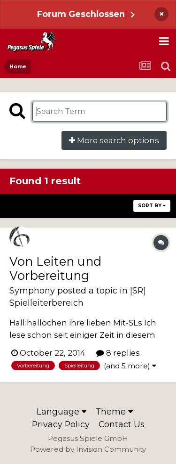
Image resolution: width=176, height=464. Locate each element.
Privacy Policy (61, 424)
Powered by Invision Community (88, 449)
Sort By (152, 206)
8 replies (118, 353)
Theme (114, 411)
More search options (114, 140)
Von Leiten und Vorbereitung (55, 268)
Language (61, 411)
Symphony (32, 290)
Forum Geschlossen (81, 14)
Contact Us (122, 424)
